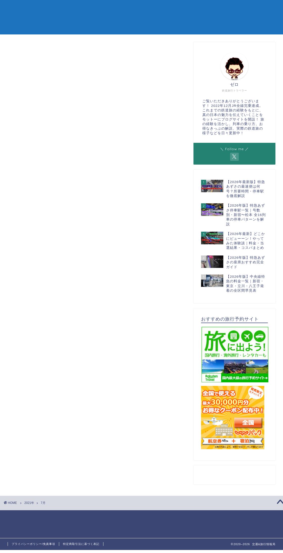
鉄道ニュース (220, 8)
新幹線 (129, 8)
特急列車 (148, 8)
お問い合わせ (247, 8)
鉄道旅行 (196, 8)
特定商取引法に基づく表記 (81, 543)
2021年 (29, 503)
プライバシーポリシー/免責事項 (33, 543)
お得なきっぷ (172, 8)
